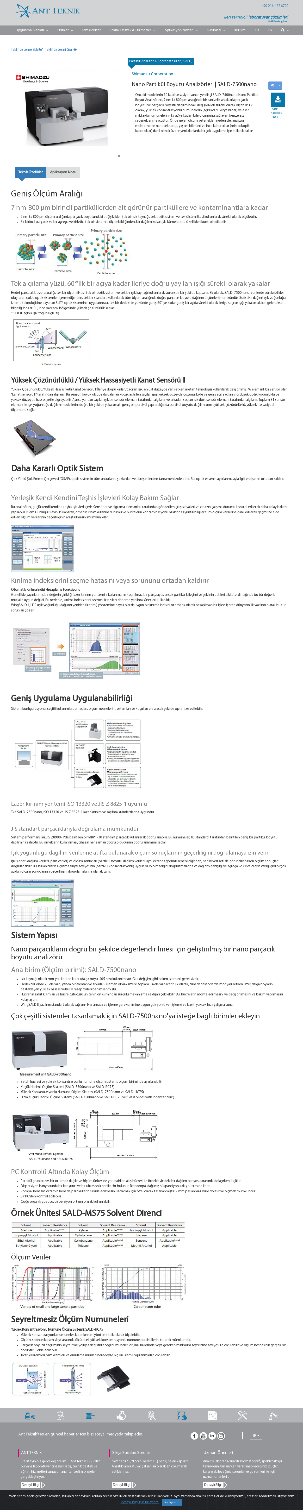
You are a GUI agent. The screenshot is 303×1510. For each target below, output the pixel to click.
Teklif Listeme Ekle (27, 50)
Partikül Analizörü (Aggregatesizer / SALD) (160, 61)
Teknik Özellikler (30, 172)
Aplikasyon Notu (63, 172)
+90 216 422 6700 (275, 6)
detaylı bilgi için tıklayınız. (140, 1502)
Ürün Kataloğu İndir (276, 113)
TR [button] (256, 1436)
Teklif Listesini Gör (61, 50)
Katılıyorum (172, 1502)
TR (257, 30)
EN (270, 30)
